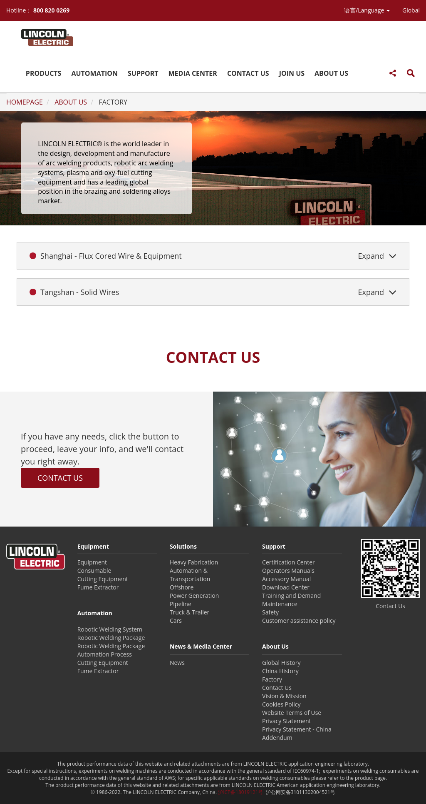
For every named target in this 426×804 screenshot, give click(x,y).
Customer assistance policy (298, 620)
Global (411, 10)
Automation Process (104, 654)
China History (280, 671)
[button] (367, 10)
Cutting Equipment (102, 579)
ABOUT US (331, 73)
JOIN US (292, 73)
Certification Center (288, 562)
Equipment (92, 562)
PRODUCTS (44, 73)
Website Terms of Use (291, 713)
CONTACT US (248, 73)
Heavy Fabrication (194, 562)
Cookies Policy (281, 704)
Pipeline (180, 604)
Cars (176, 620)
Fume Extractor (98, 587)
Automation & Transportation (190, 575)
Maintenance (279, 604)
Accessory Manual (286, 579)
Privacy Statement (286, 721)
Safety (270, 612)
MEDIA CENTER (192, 73)
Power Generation (194, 595)
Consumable (94, 570)
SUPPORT (143, 73)
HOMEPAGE (24, 102)
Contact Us (277, 688)
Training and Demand (291, 595)
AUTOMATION (94, 73)
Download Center (286, 587)
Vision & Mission (284, 696)
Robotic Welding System (109, 629)
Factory (272, 679)
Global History (281, 663)
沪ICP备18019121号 (240, 792)
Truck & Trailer (189, 612)
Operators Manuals (288, 570)
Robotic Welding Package (111, 638)
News (177, 663)
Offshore (182, 587)
